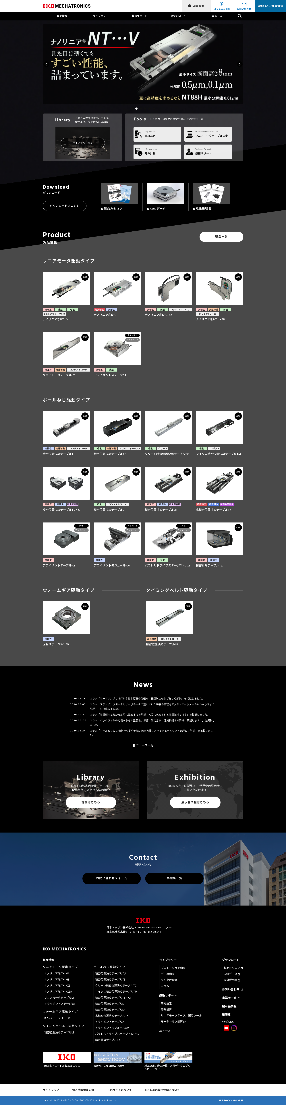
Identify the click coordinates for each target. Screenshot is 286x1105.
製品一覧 (221, 237)
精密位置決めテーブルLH (110, 1010)
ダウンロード (178, 16)
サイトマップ (51, 1090)
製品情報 (62, 16)
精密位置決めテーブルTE (110, 979)
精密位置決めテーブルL (109, 1004)
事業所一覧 (174, 878)
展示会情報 (229, 1006)
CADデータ (232, 974)
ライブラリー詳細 (83, 143)
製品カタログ (233, 968)
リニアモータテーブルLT (59, 998)
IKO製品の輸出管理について (162, 1090)
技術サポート (139, 16)
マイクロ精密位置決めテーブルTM (116, 991)
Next (240, 64)
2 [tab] (136, 108)
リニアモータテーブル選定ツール (181, 1015)
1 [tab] (132, 108)
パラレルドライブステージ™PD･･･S (117, 1034)
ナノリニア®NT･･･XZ (57, 985)
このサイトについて (119, 1090)
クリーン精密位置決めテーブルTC (115, 985)
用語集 (226, 1014)
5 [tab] (149, 108)
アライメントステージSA (59, 1004)
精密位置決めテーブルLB (59, 1032)
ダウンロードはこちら (64, 206)
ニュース (217, 16)
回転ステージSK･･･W (57, 1018)
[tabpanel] (143, 64)
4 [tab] (145, 108)
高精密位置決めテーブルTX (111, 1016)
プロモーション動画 (173, 968)
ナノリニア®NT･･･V (56, 973)
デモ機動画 (168, 974)
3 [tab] (141, 108)
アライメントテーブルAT (110, 1022)
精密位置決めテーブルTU (110, 973)
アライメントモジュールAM (112, 1028)
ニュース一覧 (144, 745)
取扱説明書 (232, 980)
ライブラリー (100, 16)
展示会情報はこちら (195, 802)
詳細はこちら (91, 802)
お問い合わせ (232, 989)
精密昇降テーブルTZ (107, 1040)
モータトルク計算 (173, 1021)
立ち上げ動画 (169, 980)
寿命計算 (166, 1009)
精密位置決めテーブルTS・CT (113, 998)
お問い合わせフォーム (111, 878)
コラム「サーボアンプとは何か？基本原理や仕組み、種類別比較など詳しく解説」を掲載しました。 (147, 699)
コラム (165, 986)
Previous (46, 64)
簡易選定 (166, 1003)
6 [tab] (154, 108)
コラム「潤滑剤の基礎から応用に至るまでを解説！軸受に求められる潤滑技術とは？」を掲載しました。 (150, 715)
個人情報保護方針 (83, 1090)
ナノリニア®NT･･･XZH (58, 991)
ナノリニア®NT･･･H (56, 979)
